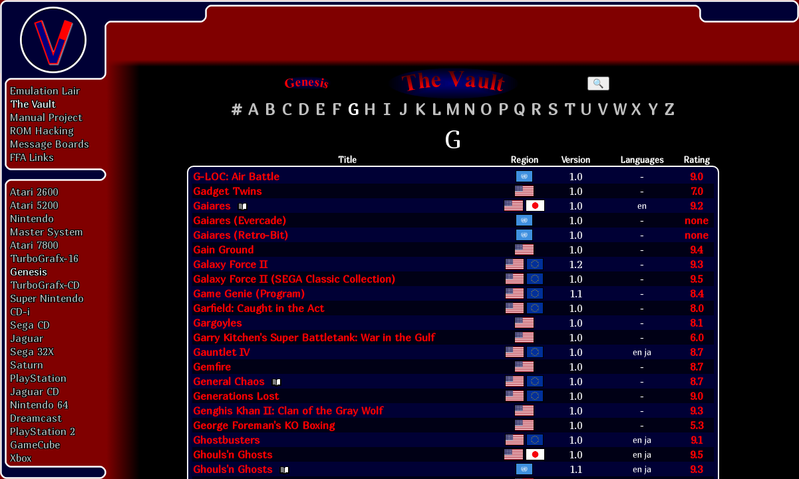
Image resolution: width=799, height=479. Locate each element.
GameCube (35, 444)
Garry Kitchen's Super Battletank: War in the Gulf (313, 337)
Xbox (20, 458)
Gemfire (212, 366)
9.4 (696, 249)
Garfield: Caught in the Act (258, 308)
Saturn (26, 365)
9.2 (696, 205)
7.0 (697, 191)
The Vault (33, 104)
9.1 (697, 439)
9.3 (696, 264)
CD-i (20, 311)
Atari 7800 (34, 245)
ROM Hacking (42, 130)
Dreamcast (36, 418)
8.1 (696, 322)
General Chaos (228, 381)
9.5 (696, 278)
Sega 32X (32, 351)
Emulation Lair (45, 90)
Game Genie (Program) (249, 293)
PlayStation (38, 378)
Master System (46, 232)
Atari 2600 (34, 192)
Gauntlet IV (221, 352)
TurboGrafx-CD (45, 285)
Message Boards (49, 144)
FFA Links (32, 157)
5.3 (696, 425)
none (697, 220)
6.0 (696, 337)
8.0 (696, 308)
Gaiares (211, 205)
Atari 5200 (34, 205)
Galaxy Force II (230, 264)
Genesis (28, 271)
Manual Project (46, 117)
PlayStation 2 (42, 431)
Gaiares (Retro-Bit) (240, 234)
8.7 (696, 352)
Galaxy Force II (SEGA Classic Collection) (294, 278)
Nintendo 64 (39, 404)
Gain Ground (223, 249)
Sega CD (30, 325)
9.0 (696, 176)
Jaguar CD (34, 391)
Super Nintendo (47, 298)
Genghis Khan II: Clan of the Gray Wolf (288, 410)
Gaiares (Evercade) (239, 220)
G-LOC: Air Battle (236, 176)
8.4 (696, 293)
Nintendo (32, 218)
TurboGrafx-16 (44, 258)
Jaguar (26, 338)
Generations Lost (236, 395)
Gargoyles (217, 322)
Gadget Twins (227, 191)
